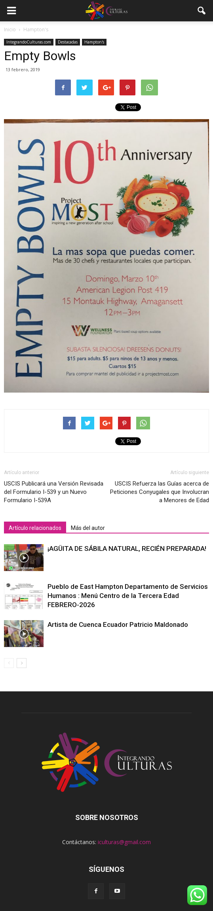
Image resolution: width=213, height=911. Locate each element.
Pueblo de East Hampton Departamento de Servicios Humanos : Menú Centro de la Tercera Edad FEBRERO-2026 (128, 596)
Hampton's (94, 42)
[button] (202, 10)
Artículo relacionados (35, 528)
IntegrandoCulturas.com (28, 42)
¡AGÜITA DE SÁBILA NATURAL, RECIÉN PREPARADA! (127, 548)
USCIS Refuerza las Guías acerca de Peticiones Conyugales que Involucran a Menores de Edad (159, 492)
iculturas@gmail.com (124, 842)
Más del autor (88, 528)
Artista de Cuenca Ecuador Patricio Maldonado (118, 624)
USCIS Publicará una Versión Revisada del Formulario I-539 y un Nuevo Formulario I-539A (53, 492)
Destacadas (68, 42)
